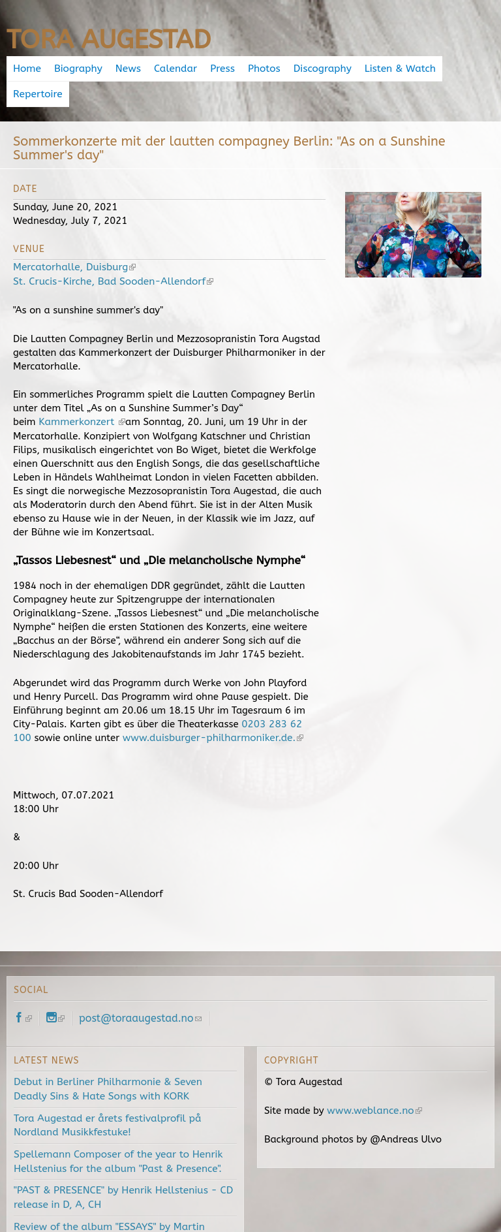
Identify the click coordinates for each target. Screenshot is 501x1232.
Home (28, 68)
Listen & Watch (392, 68)
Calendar (173, 68)
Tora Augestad (109, 39)
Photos (260, 68)
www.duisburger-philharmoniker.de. (209, 710)
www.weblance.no (373, 1082)
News (127, 68)
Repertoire (464, 68)
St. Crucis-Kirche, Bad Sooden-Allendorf (110, 255)
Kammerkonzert (79, 396)
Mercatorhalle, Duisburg (72, 241)
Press (219, 68)
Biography (78, 68)
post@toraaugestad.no (140, 991)
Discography (317, 68)
